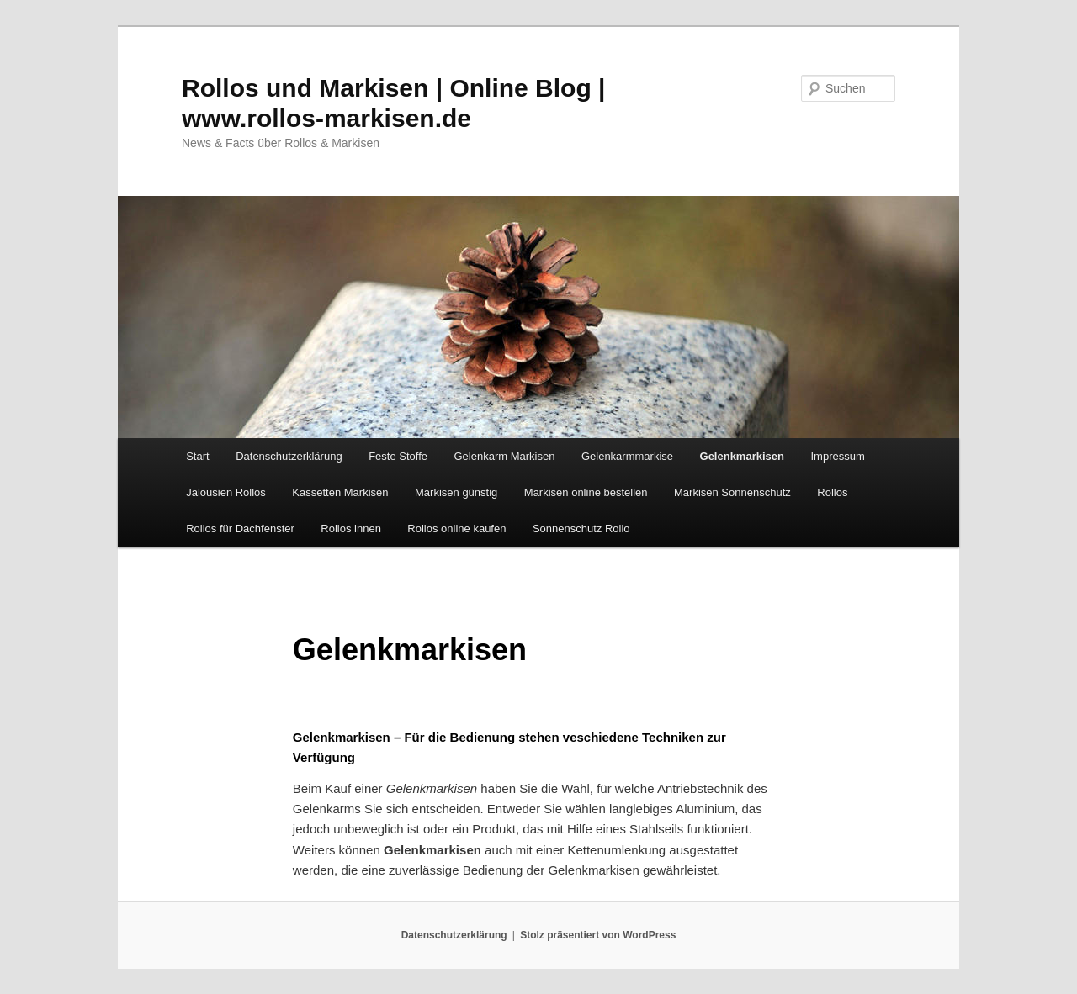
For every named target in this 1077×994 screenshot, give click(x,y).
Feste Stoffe (398, 456)
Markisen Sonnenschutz (732, 492)
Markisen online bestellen (586, 492)
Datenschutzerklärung (289, 456)
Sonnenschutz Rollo (581, 528)
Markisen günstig (456, 492)
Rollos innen (351, 528)
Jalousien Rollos (226, 492)
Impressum (837, 456)
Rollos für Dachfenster (240, 528)
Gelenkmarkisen (742, 456)
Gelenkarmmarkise (627, 456)
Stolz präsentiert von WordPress (598, 935)
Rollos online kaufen (456, 528)
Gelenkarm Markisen (504, 456)
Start (197, 456)
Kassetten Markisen (340, 492)
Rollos (832, 492)
